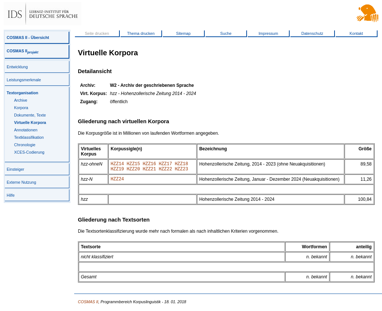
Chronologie (24, 145)
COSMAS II (22, 51)
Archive (20, 100)
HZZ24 (117, 182)
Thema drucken (141, 33)
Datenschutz (312, 33)
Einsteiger (15, 169)
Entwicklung (17, 67)
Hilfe (10, 195)
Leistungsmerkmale (24, 80)
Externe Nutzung (21, 182)
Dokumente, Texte (30, 115)
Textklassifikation (29, 137)
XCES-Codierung (29, 152)
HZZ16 (149, 164)
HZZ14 (117, 164)
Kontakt (356, 33)
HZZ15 (133, 164)
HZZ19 (117, 171)
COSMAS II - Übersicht (28, 37)
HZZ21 (149, 171)
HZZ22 (165, 171)
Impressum (268, 33)
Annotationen (25, 130)
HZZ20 (133, 171)
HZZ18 (181, 164)
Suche (225, 33)
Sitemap (183, 33)
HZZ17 (165, 164)
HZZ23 (181, 171)
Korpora (21, 107)
